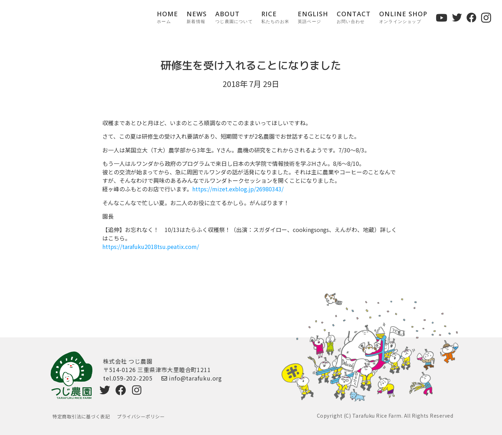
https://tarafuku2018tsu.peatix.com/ (150, 246)
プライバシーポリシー (141, 416)
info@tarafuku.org (191, 378)
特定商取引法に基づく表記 (81, 416)
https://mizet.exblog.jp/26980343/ (238, 189)
